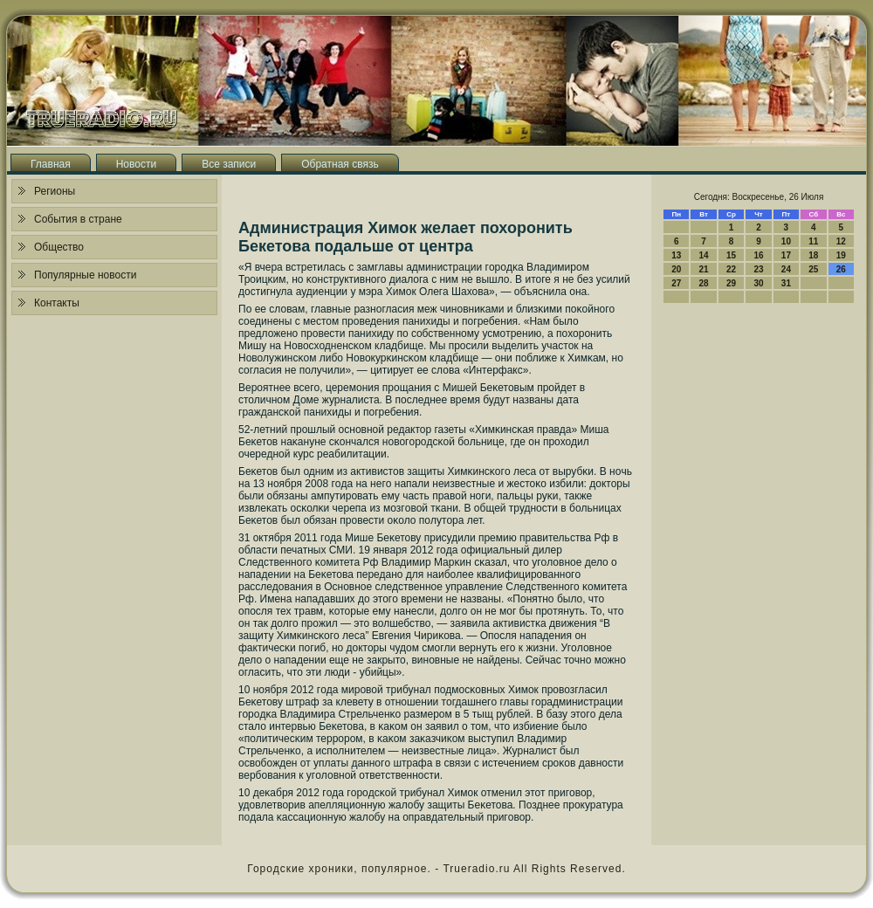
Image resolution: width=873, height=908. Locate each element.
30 (758, 283)
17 (786, 255)
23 (758, 269)
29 (731, 283)
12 (841, 241)
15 (731, 255)
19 (841, 255)
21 (704, 269)
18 (813, 255)
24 (786, 269)
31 (786, 283)
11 (813, 241)
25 (813, 269)
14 (704, 255)
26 (841, 269)
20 (676, 269)
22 (731, 269)
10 (786, 241)
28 (704, 283)
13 (676, 255)
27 (676, 283)
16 (758, 255)
